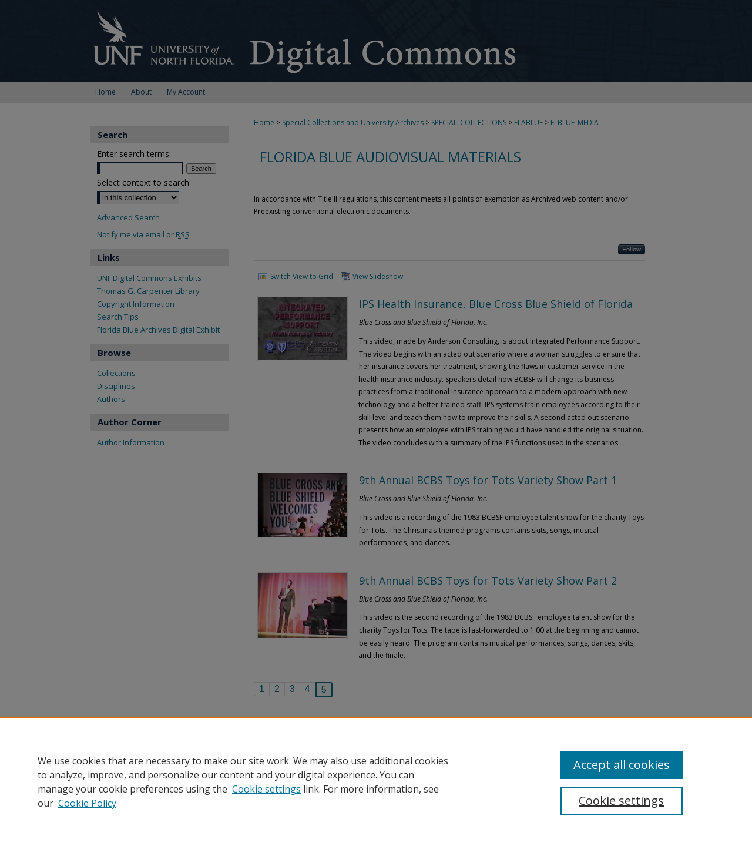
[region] (376, 781)
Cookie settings (266, 789)
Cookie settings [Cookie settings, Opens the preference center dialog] (621, 800)
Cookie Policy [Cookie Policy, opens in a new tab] (87, 803)
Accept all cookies (621, 765)
